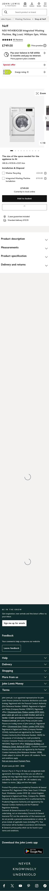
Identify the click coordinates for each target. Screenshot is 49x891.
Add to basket (24, 198)
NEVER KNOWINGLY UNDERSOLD (25, 869)
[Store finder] (25, 4)
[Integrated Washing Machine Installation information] (45, 178)
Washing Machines (23, 19)
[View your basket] (39, 4)
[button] (45, 4)
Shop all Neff (40, 19)
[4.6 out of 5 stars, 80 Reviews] (12, 39)
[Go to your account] (31, 4)
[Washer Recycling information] (45, 173)
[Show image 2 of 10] (46, 118)
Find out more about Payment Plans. (16, 761)
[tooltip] (45, 45)
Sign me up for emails (14, 623)
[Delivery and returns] (24, 265)
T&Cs (18, 782)
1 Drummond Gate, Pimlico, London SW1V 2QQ (25, 712)
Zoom (41, 93)
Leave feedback (11, 648)
